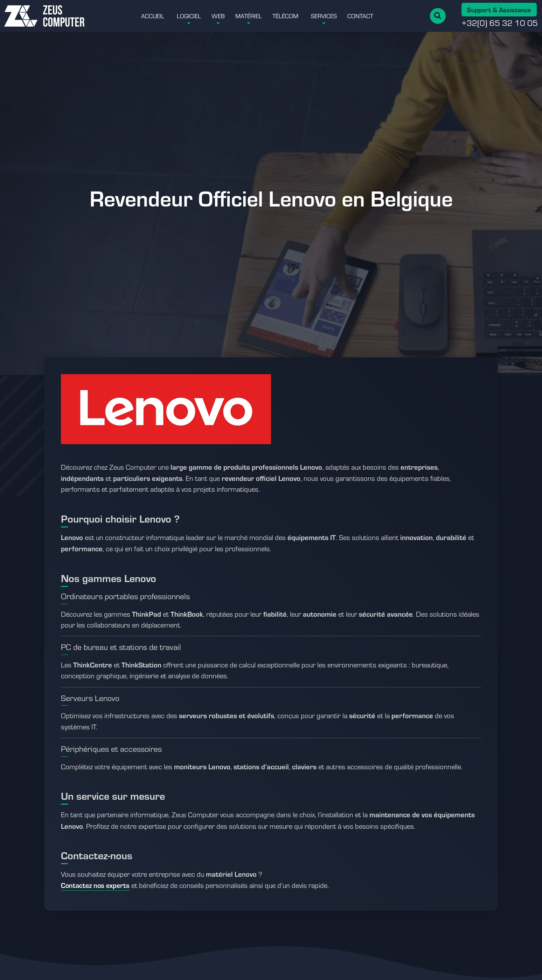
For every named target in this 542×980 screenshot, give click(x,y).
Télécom (285, 16)
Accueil (152, 16)
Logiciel (189, 16)
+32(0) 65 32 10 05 (499, 23)
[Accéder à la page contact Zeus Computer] (95, 886)
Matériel (248, 16)
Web (218, 16)
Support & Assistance (499, 9)
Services (324, 16)
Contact (360, 16)
